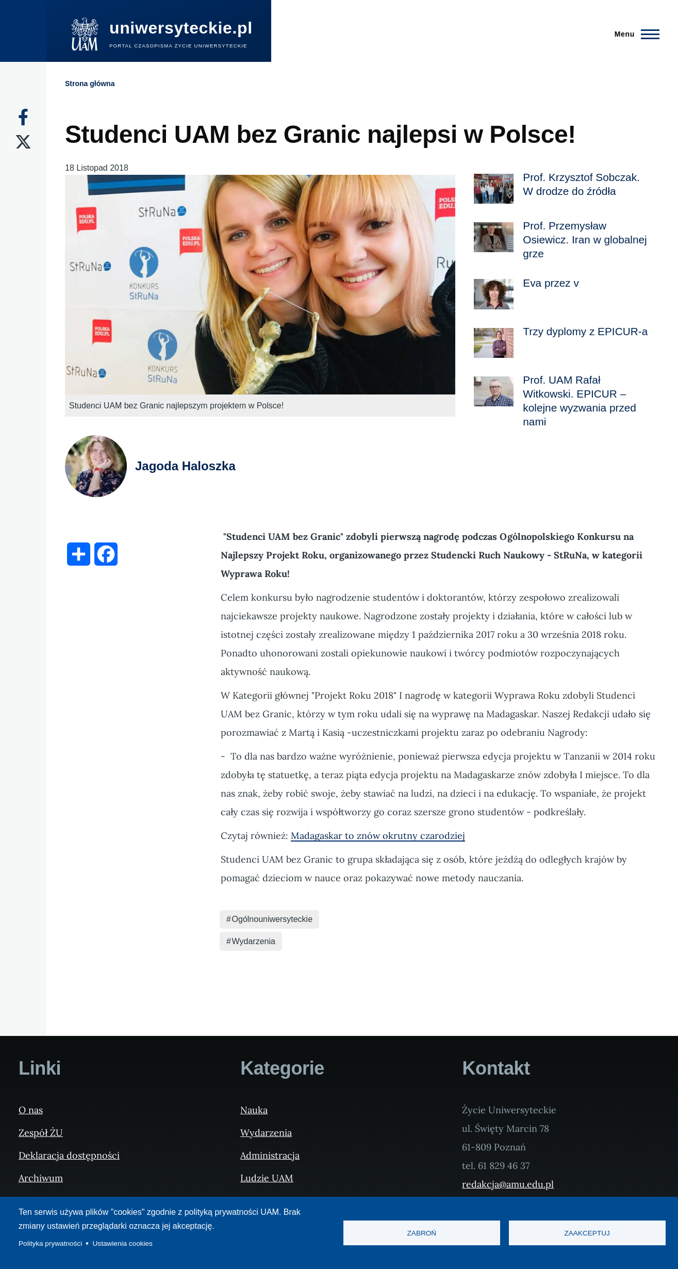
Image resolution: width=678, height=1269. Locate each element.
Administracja (270, 1155)
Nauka (254, 1110)
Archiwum (41, 1178)
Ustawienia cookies (123, 1243)
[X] (23, 142)
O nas (31, 1110)
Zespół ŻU (41, 1133)
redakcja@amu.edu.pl (508, 1184)
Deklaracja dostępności (69, 1155)
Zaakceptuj (586, 1233)
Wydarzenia (253, 941)
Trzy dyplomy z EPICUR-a (585, 331)
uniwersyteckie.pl (181, 28)
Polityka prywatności (50, 1243)
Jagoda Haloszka (185, 466)
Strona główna (89, 83)
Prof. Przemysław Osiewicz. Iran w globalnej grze (585, 239)
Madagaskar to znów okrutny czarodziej (378, 836)
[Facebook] (23, 117)
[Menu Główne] (634, 34)
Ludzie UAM (266, 1178)
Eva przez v (551, 283)
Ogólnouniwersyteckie (272, 919)
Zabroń (422, 1233)
